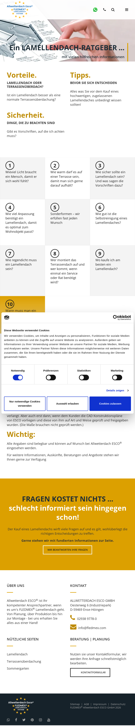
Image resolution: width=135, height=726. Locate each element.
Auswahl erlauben (67, 403)
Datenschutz (118, 705)
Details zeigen (115, 390)
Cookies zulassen (110, 403)
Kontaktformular (90, 673)
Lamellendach (17, 655)
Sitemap (75, 705)
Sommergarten (18, 669)
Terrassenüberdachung (24, 662)
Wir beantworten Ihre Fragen (67, 550)
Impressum (100, 705)
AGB (86, 705)
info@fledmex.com (88, 628)
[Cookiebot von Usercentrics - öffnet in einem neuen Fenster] (115, 317)
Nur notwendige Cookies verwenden (24, 403)
